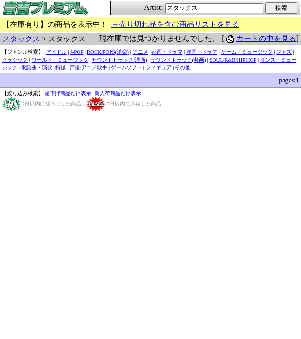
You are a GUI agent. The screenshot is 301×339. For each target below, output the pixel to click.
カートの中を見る (266, 38)
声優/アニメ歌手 (88, 67)
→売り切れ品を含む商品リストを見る (175, 24)
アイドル (56, 52)
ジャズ (284, 52)
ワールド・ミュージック (60, 60)
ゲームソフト (126, 67)
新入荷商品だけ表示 (118, 93)
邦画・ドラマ (166, 52)
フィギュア (159, 67)
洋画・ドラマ (201, 52)
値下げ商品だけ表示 (68, 93)
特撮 (60, 67)
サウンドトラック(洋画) (119, 60)
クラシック (15, 60)
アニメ (140, 52)
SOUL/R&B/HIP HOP (232, 60)
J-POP (76, 52)
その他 (182, 67)
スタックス (21, 39)
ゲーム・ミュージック (247, 52)
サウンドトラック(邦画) (178, 60)
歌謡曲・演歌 (36, 67)
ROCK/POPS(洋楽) (108, 52)
